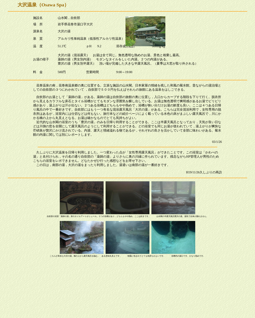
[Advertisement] (127, 288)
